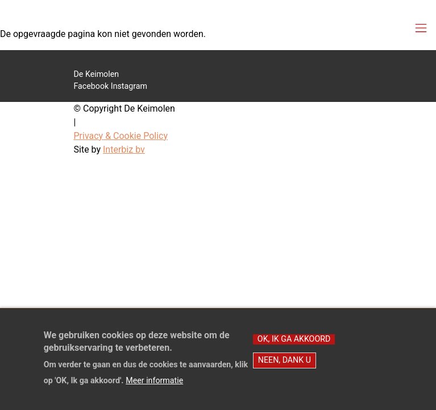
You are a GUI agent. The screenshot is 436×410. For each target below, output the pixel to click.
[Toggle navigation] (421, 28)
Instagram (129, 86)
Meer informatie (154, 388)
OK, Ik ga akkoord (294, 346)
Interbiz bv (124, 149)
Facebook (91, 86)
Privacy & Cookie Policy (121, 135)
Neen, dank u (284, 367)
